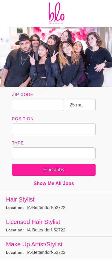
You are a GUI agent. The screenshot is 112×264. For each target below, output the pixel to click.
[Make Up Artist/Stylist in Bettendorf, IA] (56, 248)
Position (23, 118)
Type (18, 143)
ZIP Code (22, 94)
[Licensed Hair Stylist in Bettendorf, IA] (56, 225)
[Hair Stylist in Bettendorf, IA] (56, 203)
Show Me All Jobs (53, 183)
